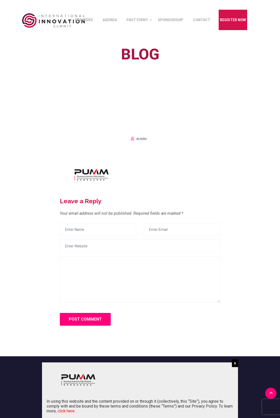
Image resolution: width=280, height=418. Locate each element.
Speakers (84, 20)
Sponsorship (170, 20)
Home (127, 66)
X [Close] (235, 363)
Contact (201, 20)
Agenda (110, 20)
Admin (141, 139)
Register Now (233, 20)
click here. (66, 411)
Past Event (137, 20)
